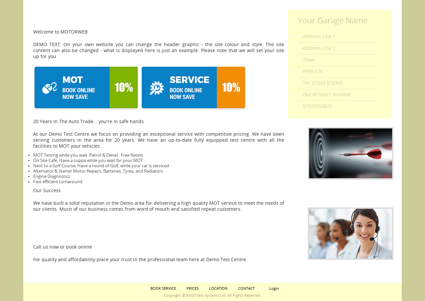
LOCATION (218, 288)
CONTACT (246, 288)
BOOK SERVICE (163, 288)
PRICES (193, 288)
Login (274, 288)
